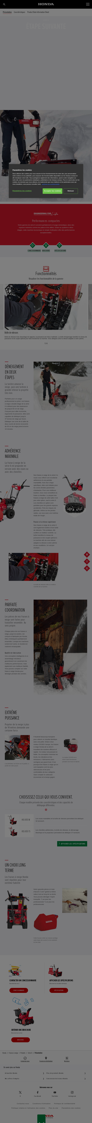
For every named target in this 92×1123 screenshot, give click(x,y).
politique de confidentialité (51, 184)
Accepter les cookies (52, 191)
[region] (46, 181)
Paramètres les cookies (22, 191)
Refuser (71, 191)
